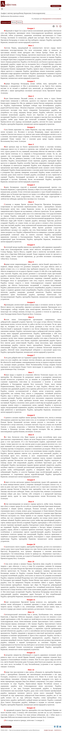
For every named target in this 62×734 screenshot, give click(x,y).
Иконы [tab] (19, 22)
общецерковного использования (51, 18)
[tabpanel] (31, 373)
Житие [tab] (14, 22)
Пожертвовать (6, 727)
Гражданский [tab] (6, 22)
